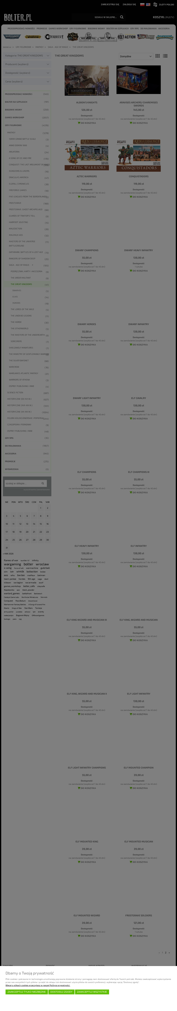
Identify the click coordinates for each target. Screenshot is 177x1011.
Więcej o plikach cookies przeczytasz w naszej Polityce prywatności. (38, 985)
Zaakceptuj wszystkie (92, 992)
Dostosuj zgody (61, 992)
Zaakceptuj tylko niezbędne (27, 992)
